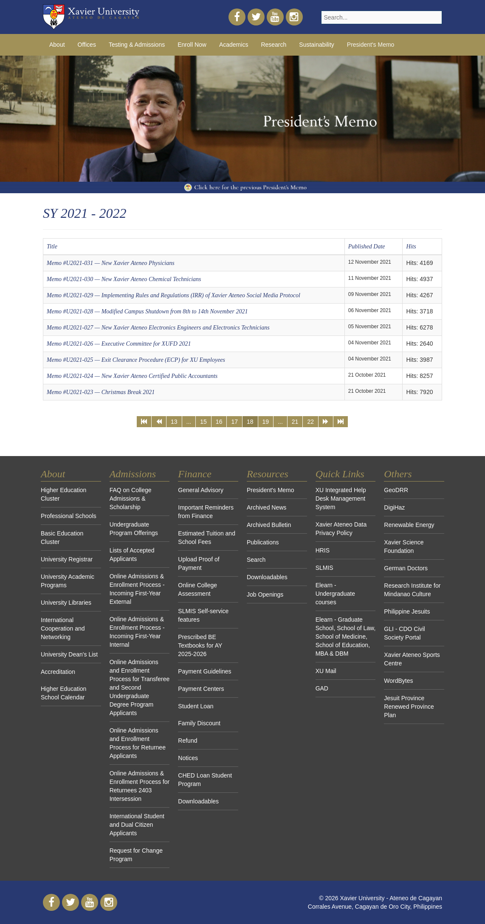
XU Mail (326, 671)
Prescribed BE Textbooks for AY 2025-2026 (200, 645)
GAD (322, 688)
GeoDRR (396, 490)
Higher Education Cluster (63, 494)
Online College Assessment (197, 589)
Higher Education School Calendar (63, 693)
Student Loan (195, 706)
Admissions (133, 473)
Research (273, 44)
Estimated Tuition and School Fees (206, 537)
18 (250, 421)
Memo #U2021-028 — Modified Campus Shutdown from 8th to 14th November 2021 (147, 311)
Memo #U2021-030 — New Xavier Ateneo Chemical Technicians (124, 279)
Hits (411, 246)
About (57, 44)
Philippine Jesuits (407, 611)
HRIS (323, 550)
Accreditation (58, 671)
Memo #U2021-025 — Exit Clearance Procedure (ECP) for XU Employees (136, 360)
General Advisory (200, 490)
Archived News (266, 507)
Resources (267, 473)
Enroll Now (192, 44)
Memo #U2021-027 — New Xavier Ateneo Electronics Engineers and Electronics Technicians (158, 327)
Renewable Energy (409, 524)
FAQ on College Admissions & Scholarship (131, 498)
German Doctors (406, 568)
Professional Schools (68, 516)
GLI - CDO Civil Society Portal (404, 633)
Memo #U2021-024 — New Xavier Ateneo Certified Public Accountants (132, 376)
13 (174, 421)
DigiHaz (394, 507)
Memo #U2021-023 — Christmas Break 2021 (101, 392)
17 (234, 421)
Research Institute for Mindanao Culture (412, 589)
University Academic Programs (67, 581)
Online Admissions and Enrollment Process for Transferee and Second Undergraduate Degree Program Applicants (140, 687)
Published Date (366, 246)
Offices (87, 44)
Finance (194, 473)
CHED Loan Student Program (205, 779)
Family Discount (199, 723)
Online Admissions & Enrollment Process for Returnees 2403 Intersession (140, 786)
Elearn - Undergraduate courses (335, 594)
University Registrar (67, 559)
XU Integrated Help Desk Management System (341, 498)
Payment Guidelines (204, 671)
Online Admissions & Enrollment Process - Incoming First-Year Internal (137, 632)
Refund (187, 740)
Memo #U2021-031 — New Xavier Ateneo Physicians (111, 263)
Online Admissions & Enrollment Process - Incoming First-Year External (137, 589)
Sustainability (316, 44)
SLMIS (324, 567)
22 (310, 421)
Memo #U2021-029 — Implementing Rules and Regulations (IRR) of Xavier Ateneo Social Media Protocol (173, 295)
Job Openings (265, 594)
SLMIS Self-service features (203, 615)
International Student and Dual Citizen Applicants (137, 825)
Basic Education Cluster (62, 537)
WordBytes (398, 680)
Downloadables (198, 801)
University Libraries (66, 602)
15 (203, 421)
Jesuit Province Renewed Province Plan (409, 706)
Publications (263, 542)
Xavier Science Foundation (403, 546)
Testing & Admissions (137, 44)
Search (256, 559)
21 (295, 421)
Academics (233, 44)
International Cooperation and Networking (63, 628)
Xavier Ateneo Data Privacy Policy (341, 528)
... (189, 421)
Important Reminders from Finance (206, 511)
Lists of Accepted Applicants (132, 554)
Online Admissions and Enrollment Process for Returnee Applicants (138, 743)
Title (52, 246)
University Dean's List (69, 654)
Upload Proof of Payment (198, 563)
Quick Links (340, 473)
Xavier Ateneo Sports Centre (412, 659)
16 (219, 421)
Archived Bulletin (269, 524)
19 (265, 421)
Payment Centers (201, 688)
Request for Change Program (136, 854)
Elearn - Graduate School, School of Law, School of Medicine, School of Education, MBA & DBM (346, 636)
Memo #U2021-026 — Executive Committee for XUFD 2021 (119, 344)
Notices (188, 758)
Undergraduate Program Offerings (134, 528)
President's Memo (371, 44)
